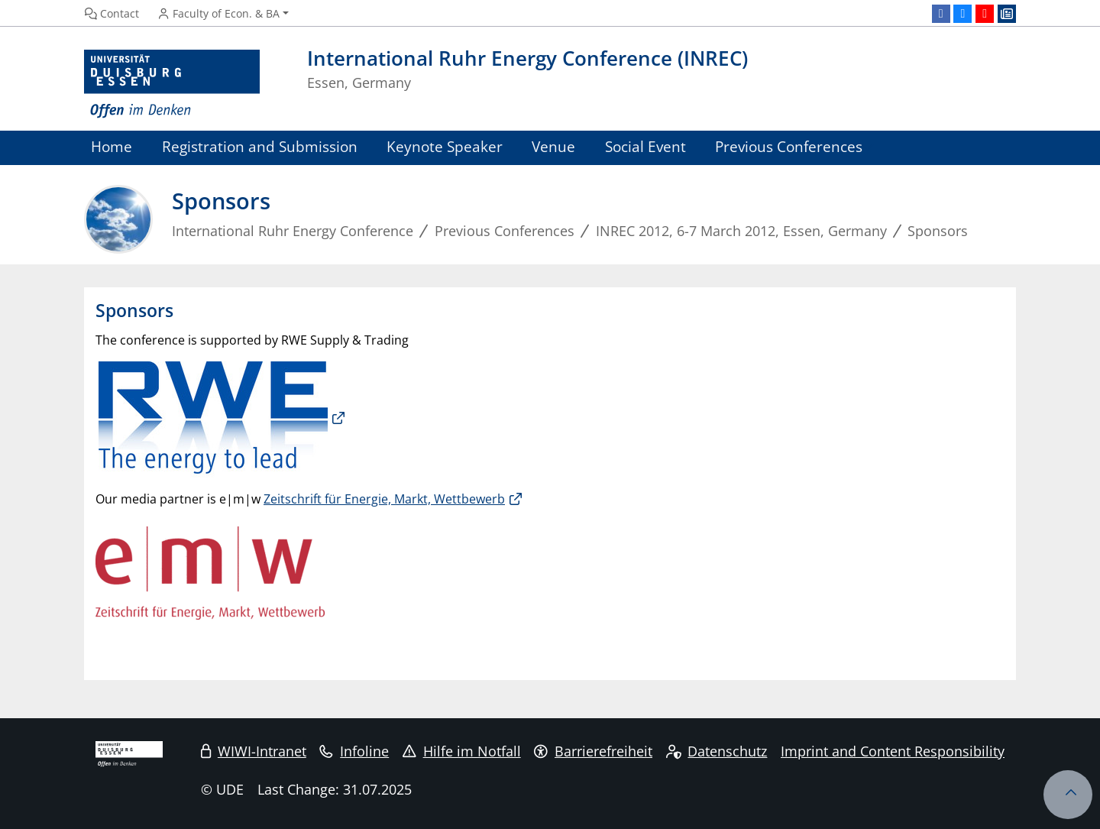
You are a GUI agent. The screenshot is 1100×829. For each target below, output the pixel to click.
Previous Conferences (788, 146)
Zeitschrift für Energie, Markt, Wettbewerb (384, 499)
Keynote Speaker (445, 146)
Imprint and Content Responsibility (893, 751)
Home (111, 146)
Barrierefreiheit (593, 751)
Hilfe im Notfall (462, 751)
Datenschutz (717, 751)
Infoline (354, 751)
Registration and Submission (260, 146)
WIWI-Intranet (253, 751)
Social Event (645, 146)
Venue (553, 146)
